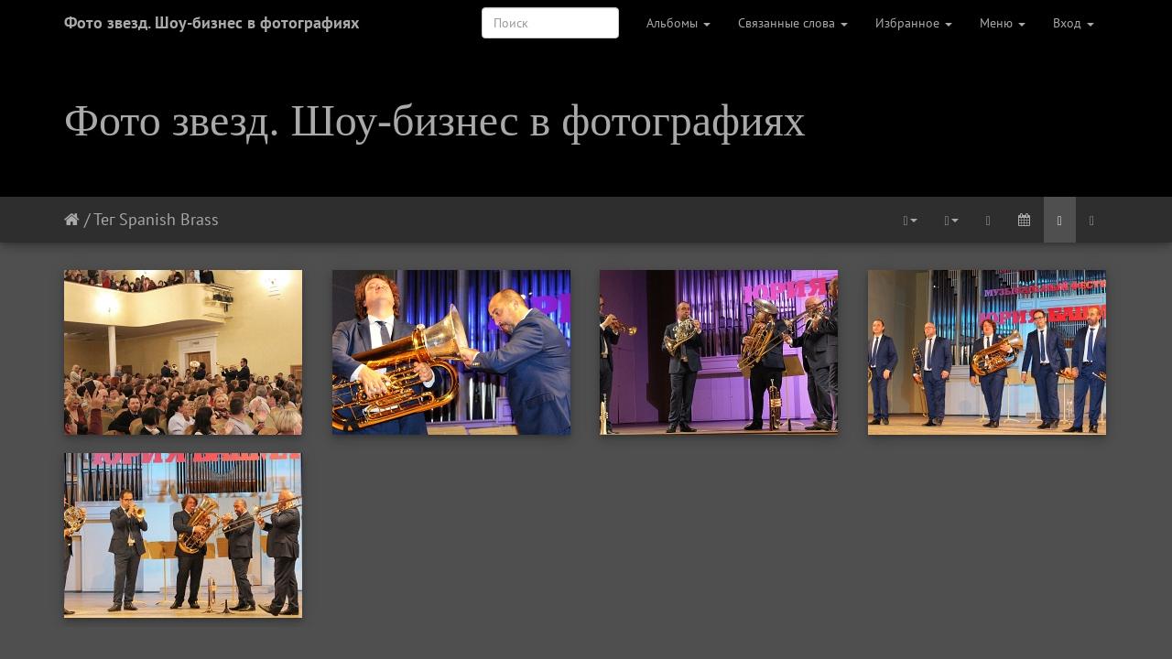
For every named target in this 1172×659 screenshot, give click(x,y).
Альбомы (678, 23)
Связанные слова (793, 23)
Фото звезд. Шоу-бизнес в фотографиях (211, 22)
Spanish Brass (169, 219)
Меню (1003, 23)
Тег (103, 219)
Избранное (913, 23)
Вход (1073, 23)
